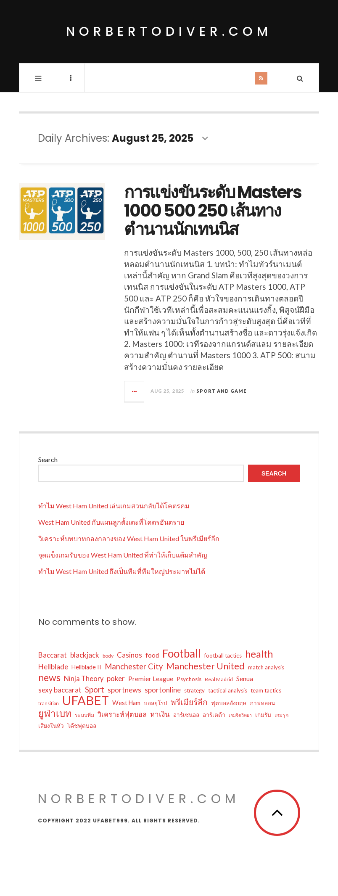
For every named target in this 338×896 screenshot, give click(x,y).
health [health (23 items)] (259, 654)
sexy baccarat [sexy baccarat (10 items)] (60, 689)
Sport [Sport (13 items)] (94, 689)
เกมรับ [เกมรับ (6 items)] (263, 714)
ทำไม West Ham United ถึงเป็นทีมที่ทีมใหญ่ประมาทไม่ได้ (121, 571)
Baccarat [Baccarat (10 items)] (52, 654)
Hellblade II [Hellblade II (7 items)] (86, 667)
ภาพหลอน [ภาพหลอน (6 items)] (262, 703)
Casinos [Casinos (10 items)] (129, 654)
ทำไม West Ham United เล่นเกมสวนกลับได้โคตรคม (114, 506)
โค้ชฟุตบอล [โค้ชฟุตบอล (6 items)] (81, 725)
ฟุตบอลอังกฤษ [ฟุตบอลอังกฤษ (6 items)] (228, 703)
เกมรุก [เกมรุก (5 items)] (281, 715)
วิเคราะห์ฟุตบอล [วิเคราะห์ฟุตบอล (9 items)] (122, 714)
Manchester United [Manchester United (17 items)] (205, 666)
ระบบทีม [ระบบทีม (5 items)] (84, 715)
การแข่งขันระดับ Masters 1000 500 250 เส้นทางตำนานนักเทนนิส (212, 210)
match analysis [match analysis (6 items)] (266, 667)
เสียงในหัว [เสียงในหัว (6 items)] (51, 725)
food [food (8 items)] (152, 655)
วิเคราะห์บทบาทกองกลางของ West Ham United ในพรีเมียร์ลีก (128, 538)
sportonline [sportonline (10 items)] (163, 689)
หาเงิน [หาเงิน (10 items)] (160, 714)
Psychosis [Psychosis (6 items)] (189, 679)
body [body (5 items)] (108, 656)
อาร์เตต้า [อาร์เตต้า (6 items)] (214, 714)
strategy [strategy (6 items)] (194, 690)
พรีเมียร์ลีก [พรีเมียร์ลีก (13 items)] (189, 702)
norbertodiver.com (169, 31)
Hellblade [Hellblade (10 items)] (53, 666)
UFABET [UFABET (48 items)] (85, 700)
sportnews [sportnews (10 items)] (124, 689)
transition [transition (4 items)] (48, 703)
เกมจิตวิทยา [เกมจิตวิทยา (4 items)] (240, 715)
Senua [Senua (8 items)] (244, 678)
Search (48, 459)
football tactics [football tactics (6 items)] (223, 655)
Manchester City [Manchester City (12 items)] (134, 666)
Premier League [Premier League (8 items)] (150, 678)
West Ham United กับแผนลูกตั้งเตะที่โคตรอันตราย (111, 522)
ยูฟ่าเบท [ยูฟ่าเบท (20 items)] (54, 713)
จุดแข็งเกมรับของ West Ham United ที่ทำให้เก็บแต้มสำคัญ (122, 555)
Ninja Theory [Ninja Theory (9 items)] (83, 678)
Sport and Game (221, 391)
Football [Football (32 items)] (181, 653)
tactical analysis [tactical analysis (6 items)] (227, 690)
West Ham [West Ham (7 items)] (126, 702)
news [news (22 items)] (49, 677)
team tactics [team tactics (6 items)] (266, 690)
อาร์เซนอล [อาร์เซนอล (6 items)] (186, 714)
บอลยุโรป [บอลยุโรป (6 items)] (155, 703)
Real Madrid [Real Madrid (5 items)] (219, 679)
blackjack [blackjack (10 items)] (84, 654)
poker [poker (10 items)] (116, 678)
